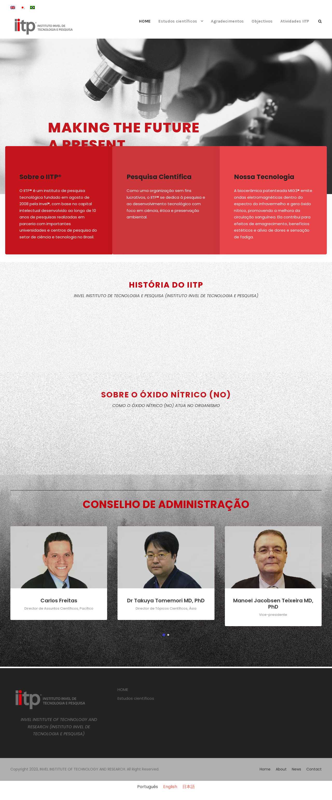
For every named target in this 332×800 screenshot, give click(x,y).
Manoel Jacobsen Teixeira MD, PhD (273, 603)
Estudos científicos (177, 21)
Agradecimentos (227, 21)
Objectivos (262, 21)
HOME (145, 21)
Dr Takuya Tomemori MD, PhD (166, 600)
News (296, 769)
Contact (314, 769)
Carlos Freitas (58, 600)
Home (265, 769)
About (281, 769)
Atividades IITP (294, 21)
